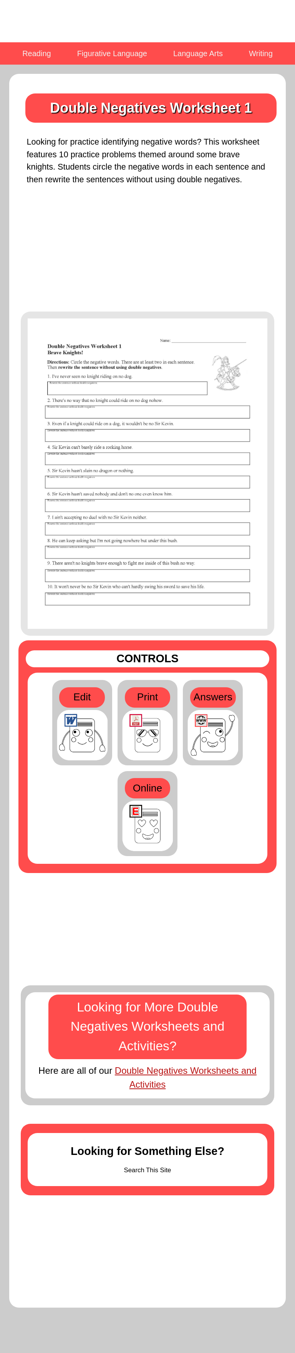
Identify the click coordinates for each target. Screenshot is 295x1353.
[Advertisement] (147, 253)
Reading (36, 53)
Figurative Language (112, 53)
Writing (261, 53)
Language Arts (198, 53)
